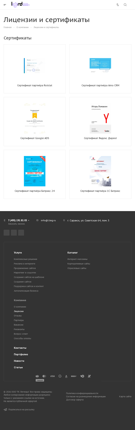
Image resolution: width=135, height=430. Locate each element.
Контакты (20, 347)
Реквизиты (19, 329)
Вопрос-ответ (21, 334)
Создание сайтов (22, 281)
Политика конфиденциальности (82, 393)
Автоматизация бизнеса (26, 290)
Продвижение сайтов (25, 268)
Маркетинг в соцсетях (25, 272)
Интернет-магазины (77, 259)
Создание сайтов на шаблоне (29, 277)
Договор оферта (75, 399)
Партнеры (19, 320)
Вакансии (18, 324)
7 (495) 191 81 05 (17, 220)
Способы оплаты (22, 338)
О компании (20, 306)
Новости (19, 360)
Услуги (18, 252)
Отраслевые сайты (77, 268)
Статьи (18, 367)
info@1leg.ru (48, 220)
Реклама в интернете (24, 263)
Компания (20, 300)
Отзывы (18, 315)
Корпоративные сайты (79, 263)
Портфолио (21, 354)
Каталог (73, 252)
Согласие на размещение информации (86, 396)
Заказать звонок (16, 223)
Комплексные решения (25, 259)
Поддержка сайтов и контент (29, 286)
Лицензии (19, 311)
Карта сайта (125, 396)
